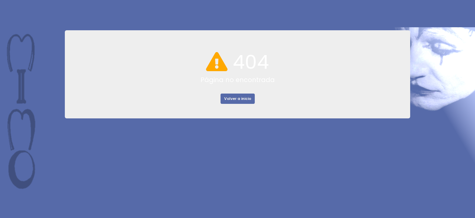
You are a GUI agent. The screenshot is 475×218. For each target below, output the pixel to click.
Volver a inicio (237, 98)
